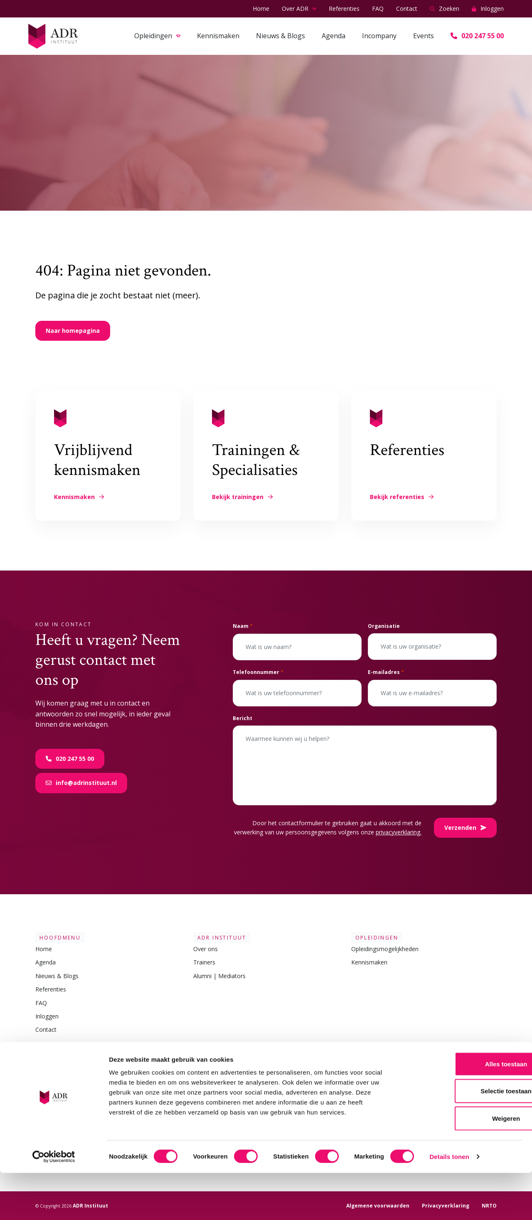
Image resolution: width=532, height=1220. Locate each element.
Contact (406, 8)
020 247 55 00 (477, 35)
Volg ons (367, 1054)
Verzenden (465, 827)
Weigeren (462, 1165)
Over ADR (295, 8)
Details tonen (449, 1203)
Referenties (344, 8)
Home (261, 8)
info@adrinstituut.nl (81, 783)
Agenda (333, 35)
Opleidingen (153, 35)
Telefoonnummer (258, 672)
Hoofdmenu (56, 937)
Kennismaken (218, 35)
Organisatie (384, 626)
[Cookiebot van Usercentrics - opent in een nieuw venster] (53, 1204)
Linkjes (47, 1054)
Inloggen (488, 9)
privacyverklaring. (398, 832)
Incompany (379, 35)
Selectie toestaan (462, 1138)
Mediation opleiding (61, 1066)
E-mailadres (386, 672)
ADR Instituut (217, 937)
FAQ (378, 8)
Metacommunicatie (61, 1080)
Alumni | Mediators (219, 976)
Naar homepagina (73, 331)
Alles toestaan (462, 1110)
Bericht (242, 718)
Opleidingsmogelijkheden (385, 949)
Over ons (205, 949)
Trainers (204, 962)
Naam (243, 626)
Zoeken (444, 9)
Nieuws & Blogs (280, 35)
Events (423, 35)
